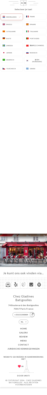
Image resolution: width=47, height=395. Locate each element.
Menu (23, 340)
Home (23, 328)
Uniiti (27, 376)
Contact (23, 344)
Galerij (23, 332)
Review (23, 336)
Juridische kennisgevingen (24, 348)
